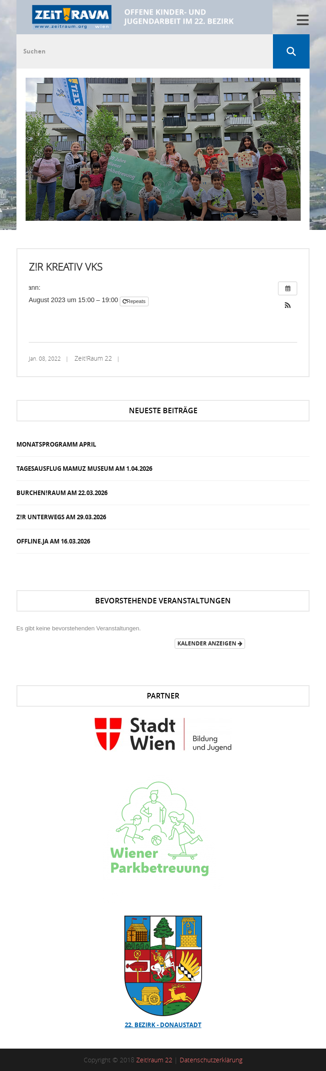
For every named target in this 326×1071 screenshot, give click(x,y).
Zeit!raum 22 (154, 1059)
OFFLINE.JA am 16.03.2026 (53, 541)
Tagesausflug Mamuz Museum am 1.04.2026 (84, 468)
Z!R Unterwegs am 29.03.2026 (61, 517)
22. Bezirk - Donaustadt (163, 1025)
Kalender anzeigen (209, 643)
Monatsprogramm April (56, 444)
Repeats (135, 301)
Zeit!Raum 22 (93, 358)
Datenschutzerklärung (211, 1059)
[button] (287, 306)
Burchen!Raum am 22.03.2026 (61, 493)
